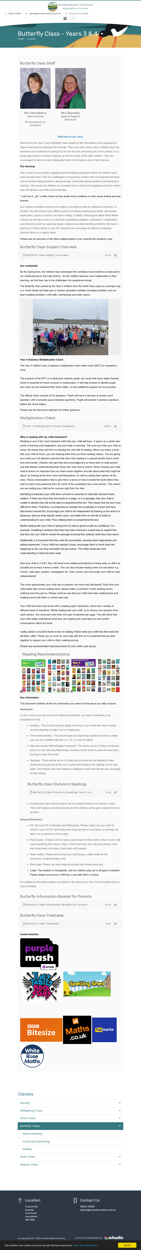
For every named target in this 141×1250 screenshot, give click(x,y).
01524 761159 (13, 13)
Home (21, 39)
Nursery (70, 1103)
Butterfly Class (70, 1126)
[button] (24, 327)
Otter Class (70, 1118)
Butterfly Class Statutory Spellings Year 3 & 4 (61, 792)
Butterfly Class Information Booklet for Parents (55, 904)
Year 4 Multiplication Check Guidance (49, 426)
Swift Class (70, 1157)
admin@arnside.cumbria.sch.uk (43, 13)
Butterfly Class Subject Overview (46, 255)
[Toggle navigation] (65, 19)
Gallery (27, 1149)
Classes (31, 39)
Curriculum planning (36, 1141)
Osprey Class (70, 1164)
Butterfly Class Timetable (41, 923)
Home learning (32, 1134)
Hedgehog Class (70, 1110)
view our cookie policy (85, 1245)
